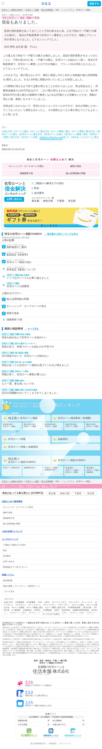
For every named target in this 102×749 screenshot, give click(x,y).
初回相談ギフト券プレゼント (15, 567)
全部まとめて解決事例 (12, 501)
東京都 (35, 201)
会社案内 (39, 193)
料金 (36, 188)
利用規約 (53, 744)
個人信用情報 (47, 10)
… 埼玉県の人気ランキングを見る (61, 234)
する (94, 3)
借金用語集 (7, 580)
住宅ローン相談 (32, 10)
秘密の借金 (75, 166)
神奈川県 (48, 201)
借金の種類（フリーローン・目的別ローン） (22, 586)
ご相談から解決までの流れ (49, 183)
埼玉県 (72, 201)
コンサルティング (10, 539)
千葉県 (60, 201)
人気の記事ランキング (12, 531)
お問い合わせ (14, 199)
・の (26, 166)
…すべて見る (8, 591)
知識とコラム (8, 575)
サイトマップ (65, 744)
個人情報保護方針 (38, 744)
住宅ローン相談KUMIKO (12, 10)
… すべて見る (32, 328)
